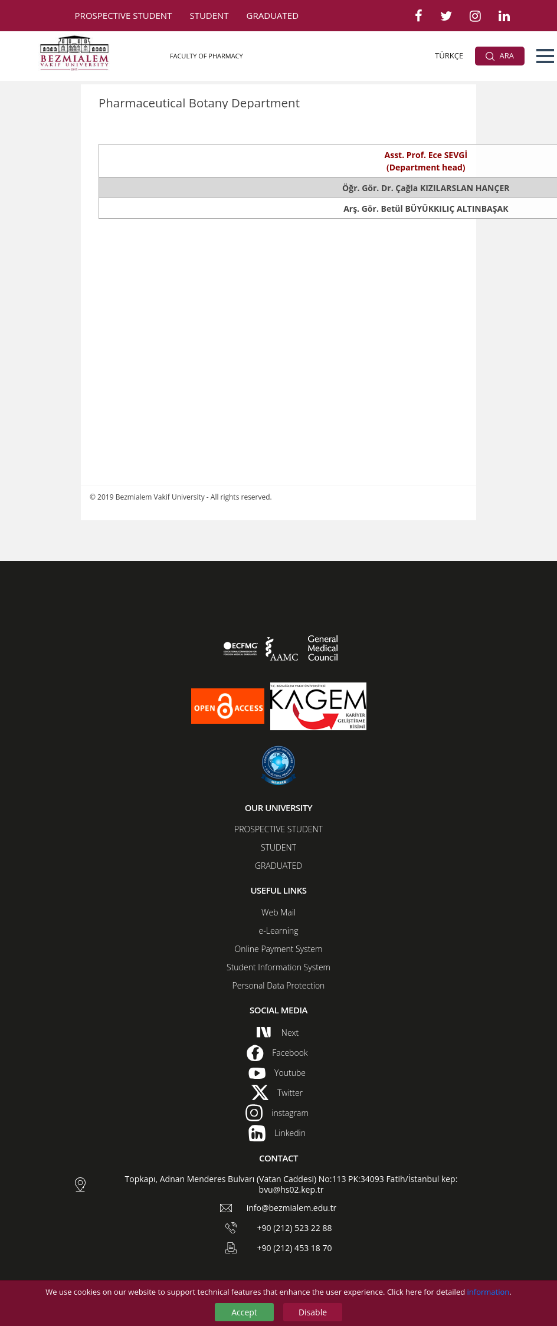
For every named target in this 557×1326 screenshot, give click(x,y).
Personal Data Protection (278, 985)
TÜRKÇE (449, 55)
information (488, 1291)
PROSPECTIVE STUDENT (123, 15)
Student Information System (278, 967)
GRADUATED (273, 15)
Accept (244, 1312)
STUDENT (208, 15)
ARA (500, 55)
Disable (313, 1312)
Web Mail (278, 912)
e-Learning (279, 930)
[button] (545, 56)
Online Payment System (279, 948)
